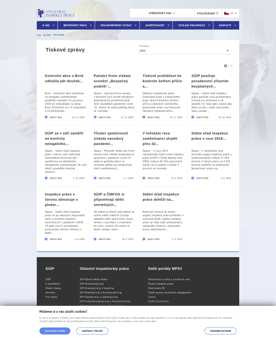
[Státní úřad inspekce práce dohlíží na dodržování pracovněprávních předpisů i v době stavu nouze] (162, 216)
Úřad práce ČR (156, 288)
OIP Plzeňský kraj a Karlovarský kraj (101, 292)
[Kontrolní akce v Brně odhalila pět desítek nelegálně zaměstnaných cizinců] (64, 96)
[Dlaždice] (225, 66)
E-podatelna (53, 283)
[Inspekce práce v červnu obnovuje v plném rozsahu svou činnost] (64, 216)
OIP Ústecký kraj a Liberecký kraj (99, 296)
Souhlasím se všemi (55, 331)
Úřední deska (53, 288)
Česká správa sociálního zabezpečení (169, 292)
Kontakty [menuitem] (225, 25)
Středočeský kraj (160, 13)
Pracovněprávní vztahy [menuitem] (116, 25)
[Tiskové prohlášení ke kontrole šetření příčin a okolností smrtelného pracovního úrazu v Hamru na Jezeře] (162, 96)
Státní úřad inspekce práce (56, 13)
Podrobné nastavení (220, 331)
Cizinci (152, 296)
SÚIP (48, 279)
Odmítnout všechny (92, 331)
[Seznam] (231, 66)
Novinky (50, 292)
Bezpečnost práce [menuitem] (75, 25)
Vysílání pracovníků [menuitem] (191, 25)
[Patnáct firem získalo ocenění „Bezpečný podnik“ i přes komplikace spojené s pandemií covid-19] (113, 96)
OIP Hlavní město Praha (93, 279)
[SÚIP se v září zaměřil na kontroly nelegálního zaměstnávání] (64, 155)
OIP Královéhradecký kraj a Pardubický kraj (105, 301)
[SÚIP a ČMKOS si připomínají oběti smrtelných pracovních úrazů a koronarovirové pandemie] (113, 216)
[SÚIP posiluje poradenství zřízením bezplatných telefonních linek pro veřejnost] (211, 96)
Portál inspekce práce (160, 283)
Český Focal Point (158, 301)
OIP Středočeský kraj (92, 283)
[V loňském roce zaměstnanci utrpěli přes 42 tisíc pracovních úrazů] (162, 155)
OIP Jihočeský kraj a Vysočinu (97, 288)
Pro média (51, 296)
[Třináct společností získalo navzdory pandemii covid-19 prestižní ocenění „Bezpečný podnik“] (113, 155)
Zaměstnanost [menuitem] (155, 25)
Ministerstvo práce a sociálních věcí (169, 279)
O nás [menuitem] (46, 25)
